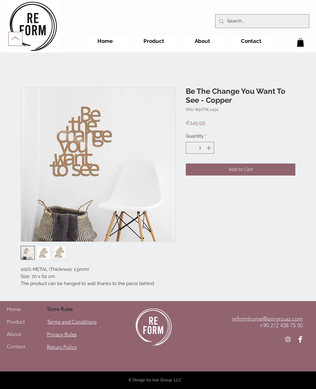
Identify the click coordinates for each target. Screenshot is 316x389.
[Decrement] (191, 148)
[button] (300, 42)
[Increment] (209, 148)
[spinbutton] (200, 148)
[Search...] (261, 21)
